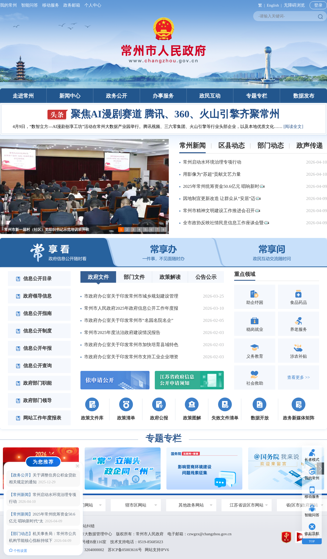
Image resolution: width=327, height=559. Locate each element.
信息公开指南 (34, 313)
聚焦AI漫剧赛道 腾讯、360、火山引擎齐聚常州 (163, 114)
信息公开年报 (34, 348)
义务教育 (254, 350)
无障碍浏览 (294, 5)
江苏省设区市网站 (246, 505)
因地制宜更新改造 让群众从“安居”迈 (222, 198)
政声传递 (309, 145)
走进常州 (23, 96)
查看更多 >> (298, 377)
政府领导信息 (34, 296)
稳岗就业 (254, 324)
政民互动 (209, 96)
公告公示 (206, 277)
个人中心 (91, 5)
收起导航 (312, 534)
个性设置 (18, 550)
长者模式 (312, 460)
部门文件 (134, 277)
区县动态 (231, 145)
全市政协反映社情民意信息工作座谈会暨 (226, 222)
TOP (312, 541)
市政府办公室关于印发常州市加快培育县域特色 (131, 344)
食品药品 (298, 297)
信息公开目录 (34, 278)
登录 (318, 5)
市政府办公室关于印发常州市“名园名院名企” (128, 320)
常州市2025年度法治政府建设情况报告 (122, 332)
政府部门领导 (34, 400)
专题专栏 (256, 96)
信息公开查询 (34, 365)
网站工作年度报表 (38, 418)
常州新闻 (192, 145)
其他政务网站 (191, 505)
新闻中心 (69, 96)
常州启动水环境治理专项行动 (212, 162)
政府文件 (98, 277)
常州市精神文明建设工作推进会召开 (221, 210)
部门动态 (270, 145)
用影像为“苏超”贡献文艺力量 (212, 174)
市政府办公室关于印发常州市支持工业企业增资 (131, 356)
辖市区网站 (135, 505)
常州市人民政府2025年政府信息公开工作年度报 (131, 308)
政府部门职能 (34, 383)
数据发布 (303, 96)
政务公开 (116, 96)
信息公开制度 (34, 330)
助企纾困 (254, 297)
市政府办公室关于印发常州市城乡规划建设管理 (131, 296)
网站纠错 (87, 526)
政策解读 (170, 277)
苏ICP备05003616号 (125, 550)
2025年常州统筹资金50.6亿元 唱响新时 (224, 186)
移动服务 (50, 5)
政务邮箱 (71, 5)
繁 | (260, 5)
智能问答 (29, 5)
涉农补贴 (298, 350)
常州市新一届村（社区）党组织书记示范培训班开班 (46, 230)
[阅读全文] (293, 126)
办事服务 (163, 96)
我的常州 (9, 5)
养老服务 (298, 324)
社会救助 (254, 377)
